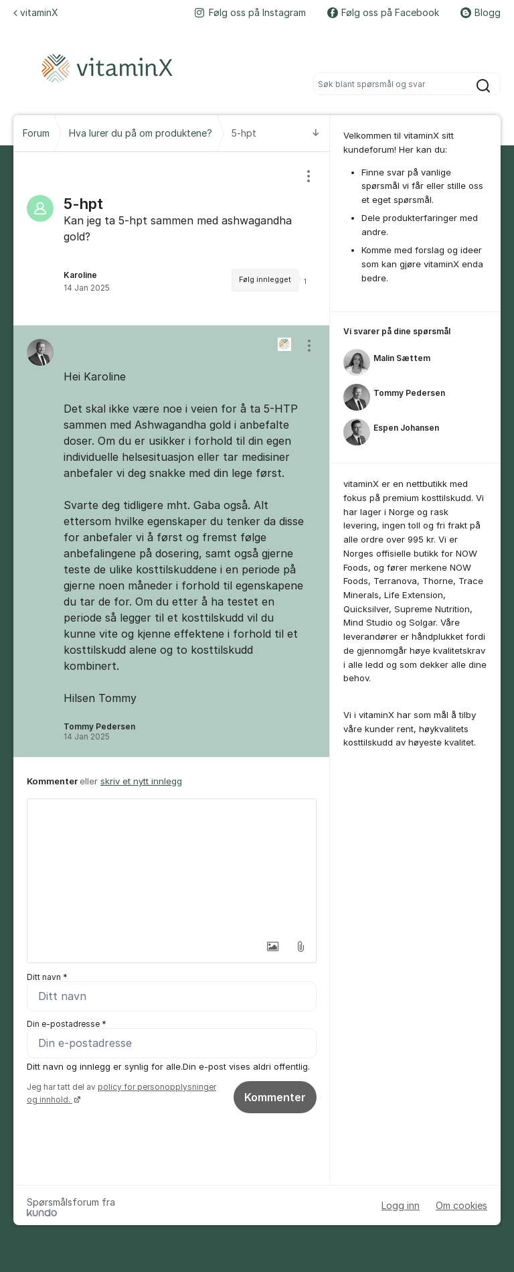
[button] (272, 946)
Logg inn (400, 1205)
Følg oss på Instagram (250, 12)
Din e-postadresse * (66, 1024)
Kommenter (275, 1097)
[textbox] (171, 866)
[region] (171, 238)
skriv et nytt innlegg (141, 781)
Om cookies (461, 1205)
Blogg (480, 12)
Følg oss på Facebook (383, 12)
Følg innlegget (265, 279)
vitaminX (35, 12)
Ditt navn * (47, 977)
